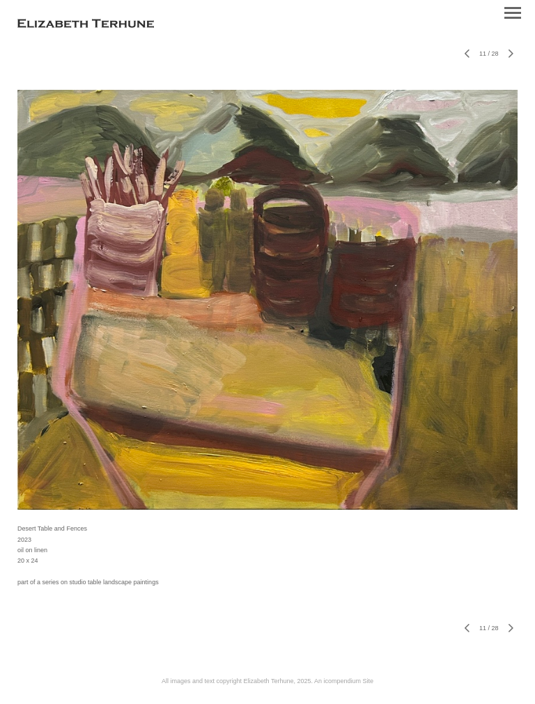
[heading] (85, 25)
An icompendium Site (343, 681)
